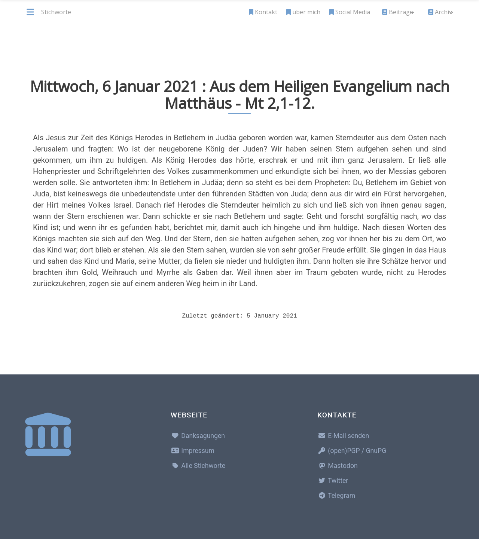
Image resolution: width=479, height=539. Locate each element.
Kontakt (263, 12)
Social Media (349, 12)
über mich (303, 12)
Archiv (440, 12)
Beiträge (397, 12)
